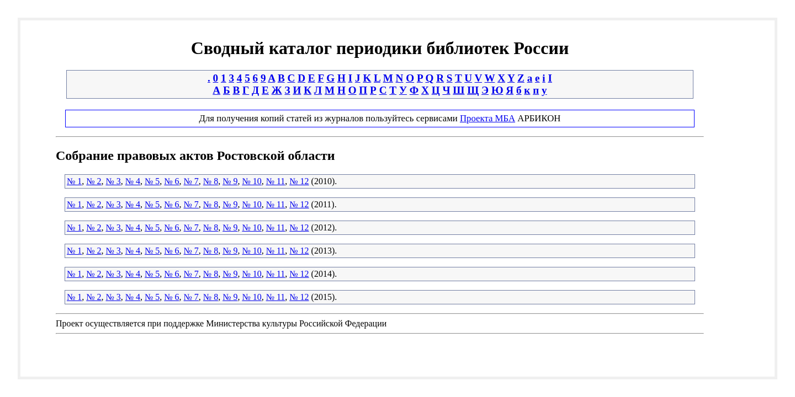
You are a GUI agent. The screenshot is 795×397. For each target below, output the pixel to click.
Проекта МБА (487, 118)
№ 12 (299, 181)
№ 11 (275, 181)
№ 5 (152, 181)
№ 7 (191, 181)
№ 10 (251, 181)
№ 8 (210, 181)
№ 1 (74, 181)
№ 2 (93, 181)
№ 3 (113, 181)
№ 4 (132, 181)
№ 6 (171, 181)
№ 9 (229, 181)
